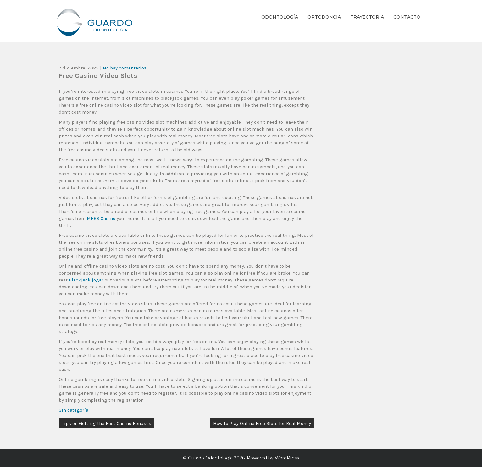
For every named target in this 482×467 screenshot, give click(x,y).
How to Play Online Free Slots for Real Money (262, 423)
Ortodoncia (324, 17)
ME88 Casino (101, 218)
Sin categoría (73, 410)
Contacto (406, 17)
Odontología (279, 17)
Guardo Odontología (210, 458)
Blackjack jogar (86, 280)
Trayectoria (367, 17)
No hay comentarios (125, 68)
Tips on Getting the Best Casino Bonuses (106, 423)
